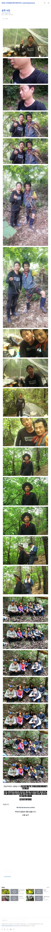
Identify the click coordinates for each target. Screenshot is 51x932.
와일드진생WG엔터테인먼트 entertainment (18, 3)
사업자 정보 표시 (7, 876)
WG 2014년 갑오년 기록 (6, 13)
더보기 (48, 887)
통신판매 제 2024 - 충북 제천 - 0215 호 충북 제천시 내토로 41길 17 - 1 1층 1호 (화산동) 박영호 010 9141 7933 (22, 924)
